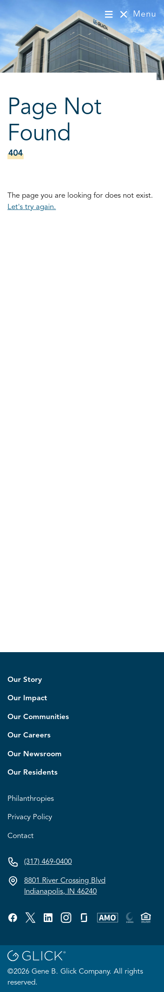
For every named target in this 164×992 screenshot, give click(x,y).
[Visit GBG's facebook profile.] (12, 917)
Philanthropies (30, 799)
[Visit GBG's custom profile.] (66, 917)
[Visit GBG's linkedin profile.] (48, 917)
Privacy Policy (29, 817)
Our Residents (32, 772)
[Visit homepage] (36, 14)
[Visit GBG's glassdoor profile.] (84, 917)
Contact (20, 836)
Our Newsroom (34, 754)
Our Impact (27, 698)
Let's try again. (31, 207)
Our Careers (29, 735)
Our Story (24, 680)
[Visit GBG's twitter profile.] (30, 917)
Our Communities (38, 717)
